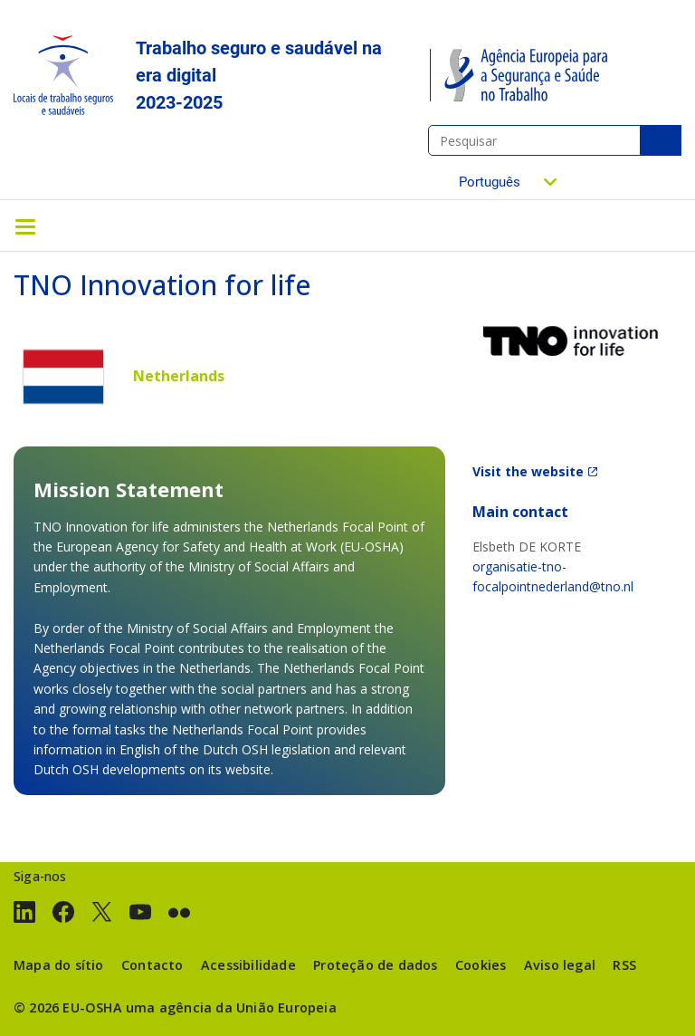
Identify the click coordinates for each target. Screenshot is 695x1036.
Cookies (480, 965)
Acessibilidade (248, 965)
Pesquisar (660, 140)
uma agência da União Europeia (231, 1007)
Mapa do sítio (59, 965)
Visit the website (528, 471)
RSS (624, 965)
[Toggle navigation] (25, 225)
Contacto (152, 965)
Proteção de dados (375, 965)
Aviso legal (559, 965)
